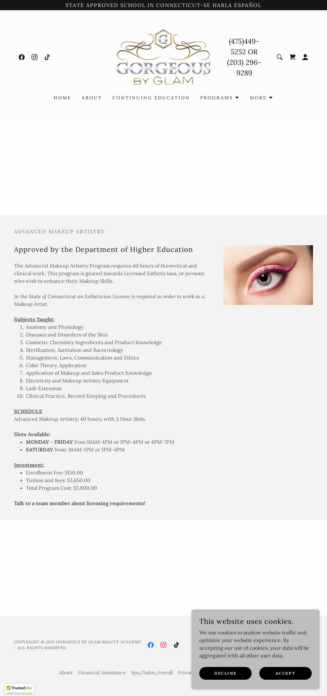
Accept (285, 673)
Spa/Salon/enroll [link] (152, 672)
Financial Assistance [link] (102, 672)
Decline (225, 673)
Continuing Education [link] (151, 98)
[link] (21, 57)
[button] (305, 57)
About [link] (92, 98)
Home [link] (63, 98)
